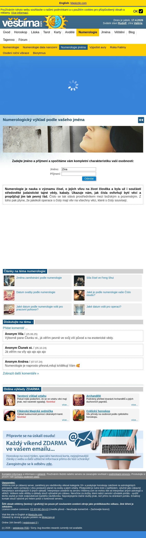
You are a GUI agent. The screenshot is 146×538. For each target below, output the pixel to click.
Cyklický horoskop (98, 411)
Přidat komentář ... (15, 328)
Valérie (138, 23)
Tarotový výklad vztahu (31, 395)
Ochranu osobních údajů (26, 476)
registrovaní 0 (30, 522)
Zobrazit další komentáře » (21, 373)
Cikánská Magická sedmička (35, 411)
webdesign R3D (21, 528)
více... (65, 404)
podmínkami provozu (119, 474)
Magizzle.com (78, 3)
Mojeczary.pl (48, 517)
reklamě (41, 474)
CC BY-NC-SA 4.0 (39, 509)
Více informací (19, 12)
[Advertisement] (73, 85)
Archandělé (93, 395)
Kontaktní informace (12, 474)
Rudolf (122, 23)
